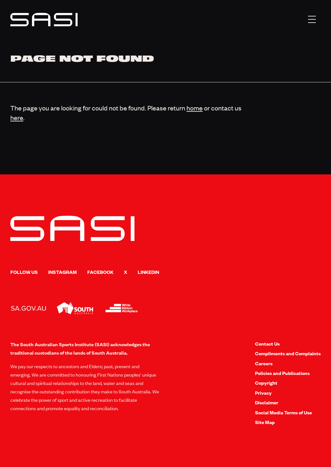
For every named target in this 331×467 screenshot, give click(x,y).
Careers (263, 363)
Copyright (266, 382)
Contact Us (267, 343)
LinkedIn (148, 272)
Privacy (263, 392)
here (16, 117)
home (195, 107)
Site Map (265, 422)
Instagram (62, 272)
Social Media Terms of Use (283, 412)
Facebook (100, 272)
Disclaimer (266, 402)
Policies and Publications (282, 373)
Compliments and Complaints (288, 353)
